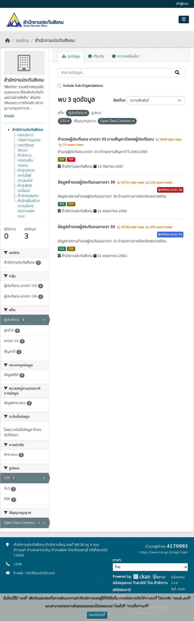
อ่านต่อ (9, 116)
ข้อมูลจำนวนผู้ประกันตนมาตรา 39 (87, 182)
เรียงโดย (119, 100)
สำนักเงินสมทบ (28, 195)
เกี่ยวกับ (96, 56)
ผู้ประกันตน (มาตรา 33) (170, 234)
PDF (71, 159)
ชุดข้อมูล (71, 56)
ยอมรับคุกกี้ (97, 614)
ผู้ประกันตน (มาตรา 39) (170, 190)
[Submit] (178, 72)
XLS (61, 204)
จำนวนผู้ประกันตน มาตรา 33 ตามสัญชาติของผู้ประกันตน (106, 139)
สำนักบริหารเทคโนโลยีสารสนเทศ (26, 175)
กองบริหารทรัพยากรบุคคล (29, 138)
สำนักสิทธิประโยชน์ (25, 188)
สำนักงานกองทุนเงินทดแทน (25, 160)
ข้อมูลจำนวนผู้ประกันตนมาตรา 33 (87, 227)
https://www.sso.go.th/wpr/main (163, 552)
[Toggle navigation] (184, 19)
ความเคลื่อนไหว (125, 56)
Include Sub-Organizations (80, 85)
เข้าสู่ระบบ (182, 4)
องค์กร (22, 40)
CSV (61, 159)
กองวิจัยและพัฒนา (26, 148)
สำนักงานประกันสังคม (55, 40)
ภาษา (117, 560)
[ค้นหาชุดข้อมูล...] (114, 72)
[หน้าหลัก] (7, 40)
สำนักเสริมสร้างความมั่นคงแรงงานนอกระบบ (29, 208)
